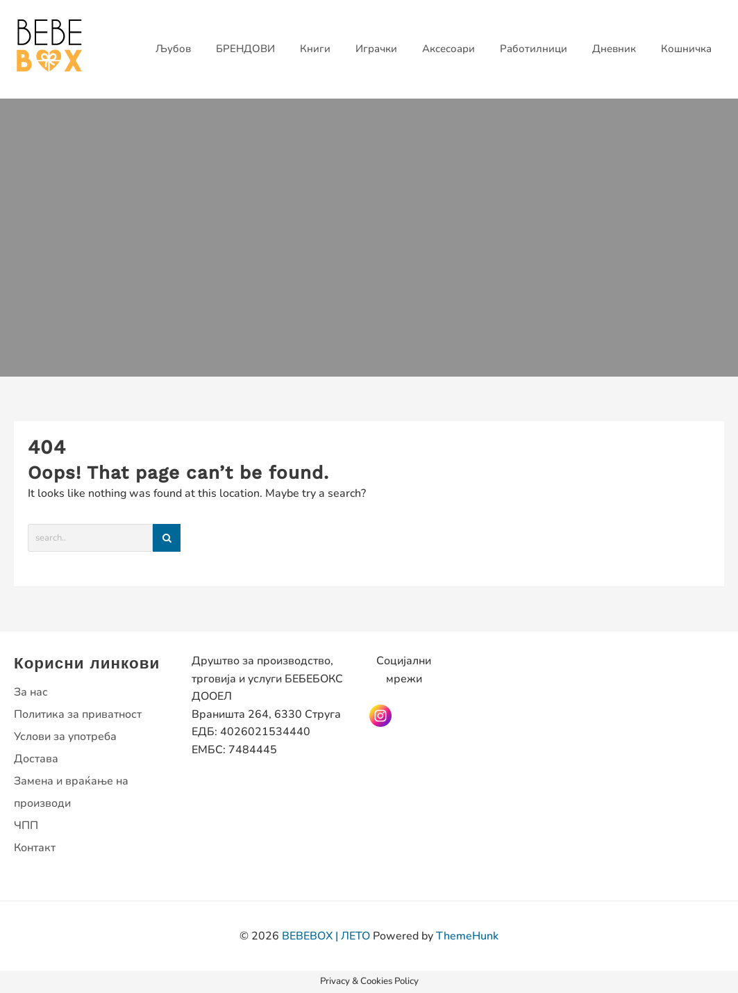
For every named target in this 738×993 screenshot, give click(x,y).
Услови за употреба (65, 736)
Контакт (35, 847)
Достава (36, 758)
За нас (31, 692)
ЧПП (26, 825)
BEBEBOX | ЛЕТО (326, 936)
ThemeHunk (467, 936)
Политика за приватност (78, 714)
